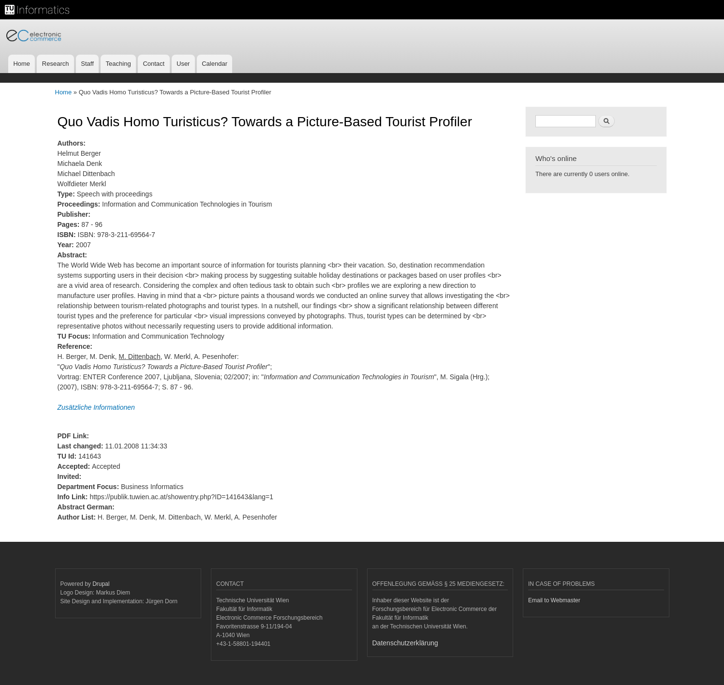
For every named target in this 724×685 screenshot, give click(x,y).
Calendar (214, 63)
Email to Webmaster (554, 600)
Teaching (118, 63)
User (183, 63)
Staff (87, 63)
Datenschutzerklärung (405, 643)
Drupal (100, 584)
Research (55, 63)
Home (21, 63)
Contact (153, 63)
